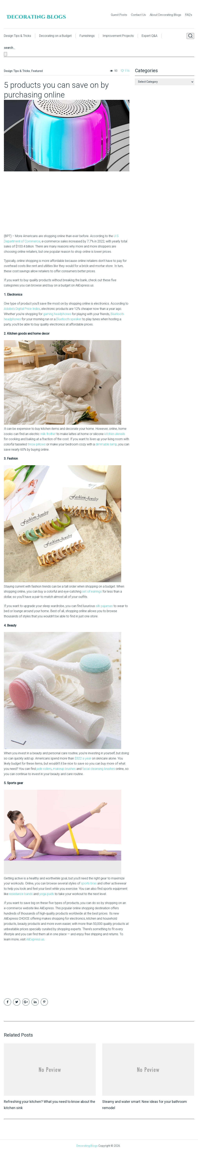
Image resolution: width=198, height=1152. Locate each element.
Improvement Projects (118, 36)
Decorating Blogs (87, 1145)
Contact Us (138, 15)
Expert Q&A (149, 36)
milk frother (48, 434)
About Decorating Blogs (165, 15)
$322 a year (83, 758)
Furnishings (87, 36)
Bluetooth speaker (69, 319)
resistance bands (21, 894)
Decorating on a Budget (55, 36)
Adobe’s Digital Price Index (22, 309)
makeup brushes (64, 769)
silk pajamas (104, 606)
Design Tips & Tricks (17, 36)
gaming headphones (57, 314)
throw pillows (37, 444)
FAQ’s (188, 15)
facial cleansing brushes (98, 769)
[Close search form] (5, 54)
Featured (37, 71)
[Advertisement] (28, 205)
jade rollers (44, 769)
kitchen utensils (114, 434)
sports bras (89, 883)
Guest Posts (119, 15)
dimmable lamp (106, 444)
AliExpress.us (35, 939)
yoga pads (46, 894)
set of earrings (92, 591)
